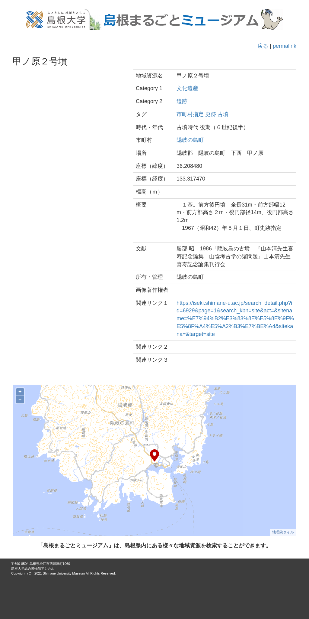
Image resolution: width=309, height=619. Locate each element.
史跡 (210, 114)
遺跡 (182, 101)
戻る (262, 46)
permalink (284, 46)
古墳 (223, 114)
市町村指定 (190, 114)
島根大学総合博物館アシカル (32, 568)
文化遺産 (187, 88)
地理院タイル (283, 532)
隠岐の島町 (190, 140)
